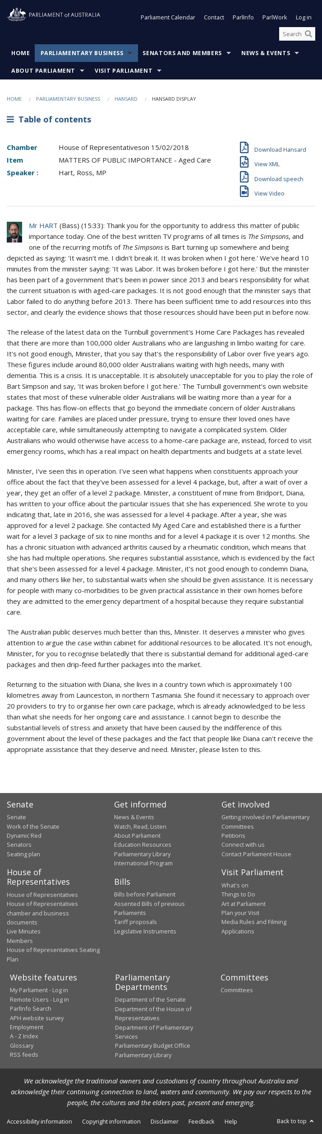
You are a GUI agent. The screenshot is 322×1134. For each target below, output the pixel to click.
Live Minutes (24, 931)
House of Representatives (42, 895)
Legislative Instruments (145, 931)
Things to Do (238, 894)
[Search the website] (297, 34)
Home (20, 53)
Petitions (233, 835)
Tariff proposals (135, 922)
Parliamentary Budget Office (152, 1045)
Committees (237, 990)
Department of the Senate (150, 999)
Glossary (21, 1045)
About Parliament (43, 71)
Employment (26, 1027)
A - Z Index (24, 1036)
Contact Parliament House (256, 854)
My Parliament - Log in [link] (39, 990)
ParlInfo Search (30, 1008)
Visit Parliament (123, 71)
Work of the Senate (33, 826)
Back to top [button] (296, 1121)
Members (20, 941)
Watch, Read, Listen (140, 826)
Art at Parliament (243, 904)
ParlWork (274, 17)
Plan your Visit (240, 913)
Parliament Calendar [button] (168, 17)
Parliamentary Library (142, 854)
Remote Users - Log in (39, 999)
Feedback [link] (202, 1121)
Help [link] (231, 1121)
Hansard (126, 98)
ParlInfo (243, 17)
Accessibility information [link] (39, 1121)
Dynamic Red (24, 835)
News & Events (265, 53)
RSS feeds (24, 1054)
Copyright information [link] (111, 1121)
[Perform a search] (308, 34)
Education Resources (142, 844)
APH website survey (37, 1018)
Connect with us (243, 844)
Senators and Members (182, 53)
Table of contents (49, 119)
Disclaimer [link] (165, 1121)
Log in (304, 17)
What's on (234, 885)
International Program (143, 863)
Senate (16, 817)
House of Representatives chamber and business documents (42, 913)
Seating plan (23, 854)
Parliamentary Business (82, 53)
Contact (214, 17)
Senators (19, 844)
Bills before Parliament (144, 894)
